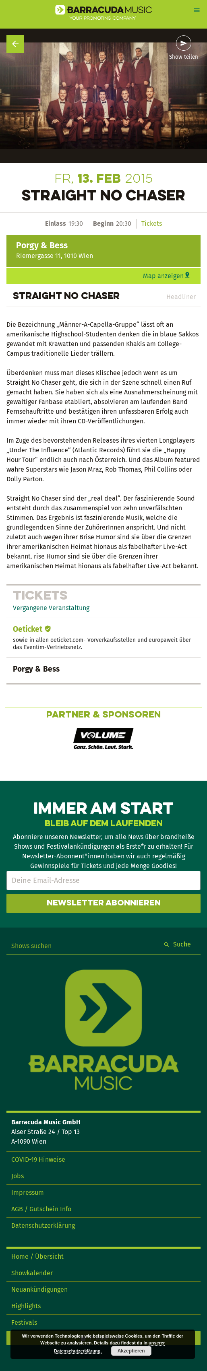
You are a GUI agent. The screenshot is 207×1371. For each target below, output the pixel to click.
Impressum (27, 1192)
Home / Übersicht (37, 1256)
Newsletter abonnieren (104, 903)
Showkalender (32, 1273)
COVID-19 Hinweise (38, 1159)
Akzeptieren (131, 1351)
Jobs (17, 1176)
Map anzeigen (163, 276)
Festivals (24, 1322)
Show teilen (183, 57)
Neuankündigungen (39, 1289)
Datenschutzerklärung (43, 1225)
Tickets (151, 223)
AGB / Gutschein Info (41, 1209)
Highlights (26, 1306)
